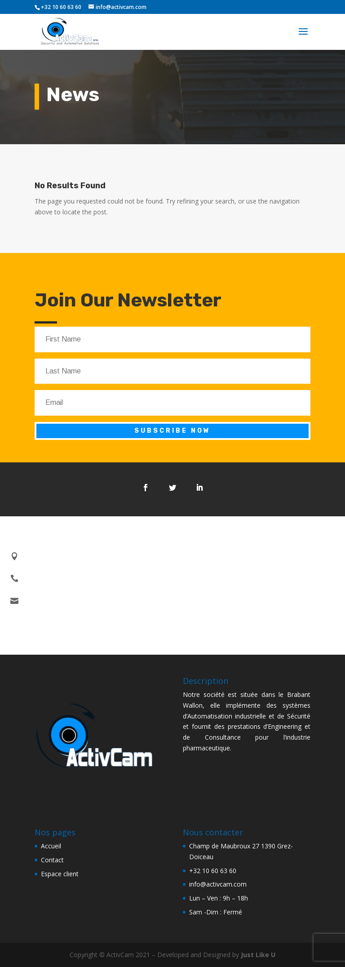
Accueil (51, 846)
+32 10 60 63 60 (212, 870)
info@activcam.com (218, 884)
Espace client (60, 873)
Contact (52, 860)
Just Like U (258, 954)
